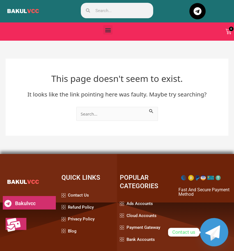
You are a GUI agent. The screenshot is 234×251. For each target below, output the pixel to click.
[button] (108, 29)
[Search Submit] (151, 110)
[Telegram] (214, 232)
